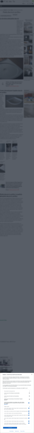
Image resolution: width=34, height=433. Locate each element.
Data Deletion (12, 431)
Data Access (17, 431)
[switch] (29, 393)
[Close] (32, 375)
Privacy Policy (22, 431)
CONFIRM (10, 427)
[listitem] (17, 391)
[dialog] (17, 403)
